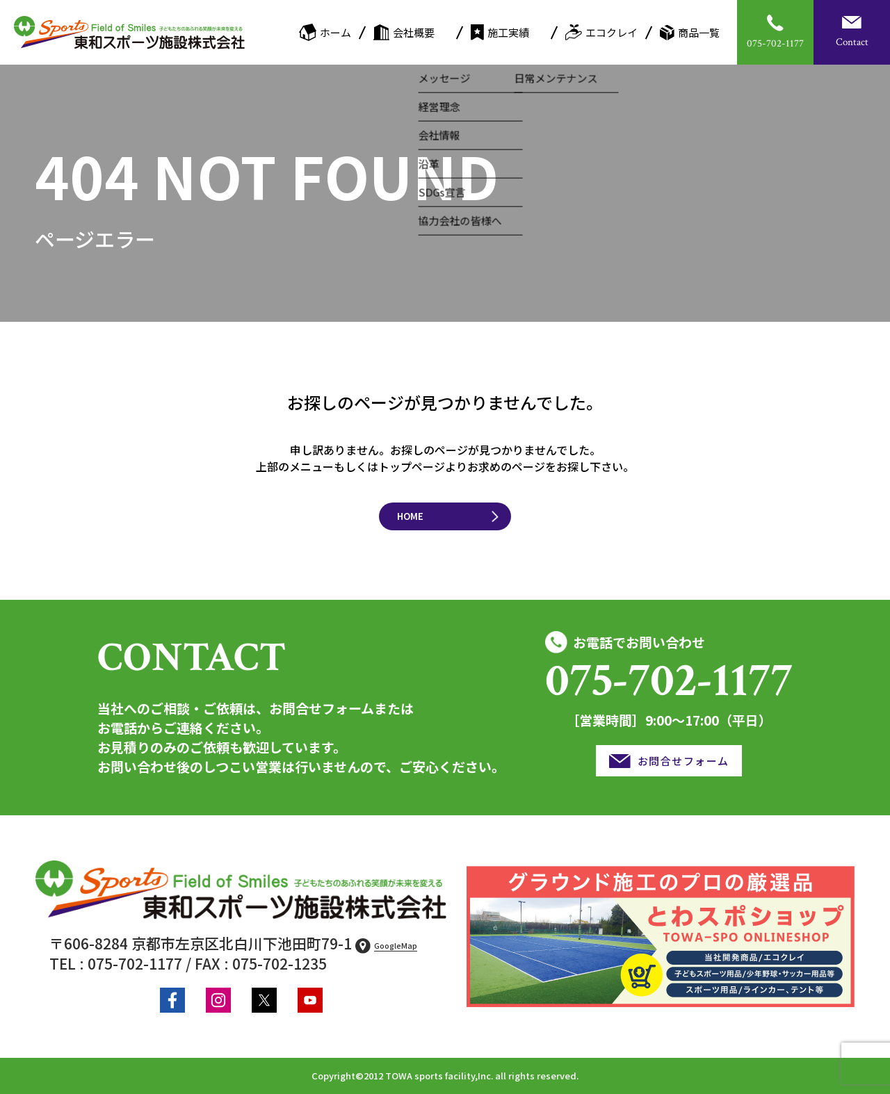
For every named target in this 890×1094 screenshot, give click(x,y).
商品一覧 (690, 32)
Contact (852, 42)
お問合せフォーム (683, 760)
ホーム (325, 32)
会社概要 (404, 32)
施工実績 (500, 32)
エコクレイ (601, 32)
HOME (410, 516)
